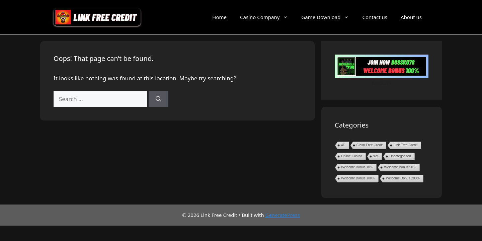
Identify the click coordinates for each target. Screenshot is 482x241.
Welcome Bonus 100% (358, 178)
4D (343, 145)
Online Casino (351, 156)
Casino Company (267, 17)
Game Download (328, 17)
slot (376, 156)
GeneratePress (282, 215)
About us (411, 17)
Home (219, 17)
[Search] (158, 99)
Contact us (374, 17)
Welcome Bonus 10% (357, 167)
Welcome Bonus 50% (400, 167)
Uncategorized (400, 156)
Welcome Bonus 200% (403, 178)
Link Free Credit (405, 145)
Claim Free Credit (369, 145)
